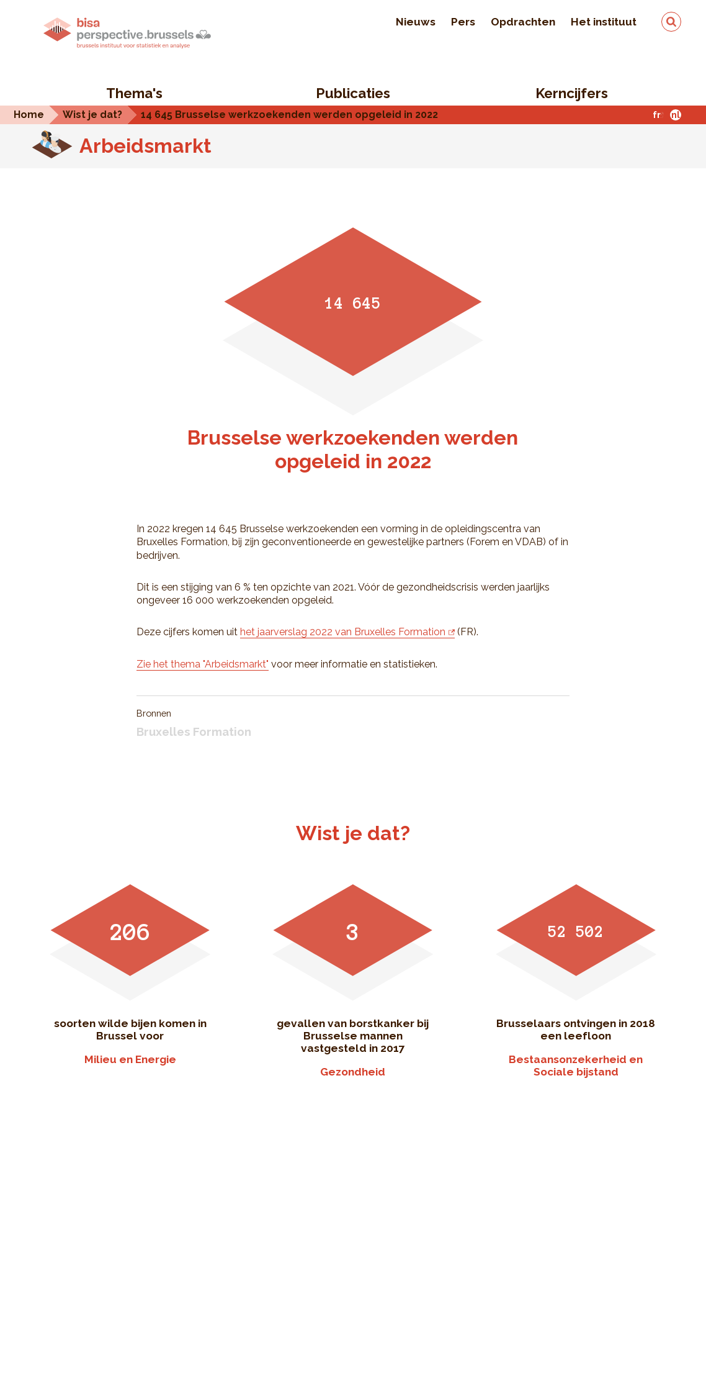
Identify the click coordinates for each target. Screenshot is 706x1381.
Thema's (134, 93)
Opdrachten (523, 22)
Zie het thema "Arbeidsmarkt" (202, 664)
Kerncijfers (571, 93)
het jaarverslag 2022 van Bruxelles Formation (342, 632)
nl (675, 114)
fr (657, 114)
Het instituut (604, 22)
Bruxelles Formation (193, 731)
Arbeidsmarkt (145, 145)
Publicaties (353, 93)
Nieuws (416, 22)
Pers (463, 22)
